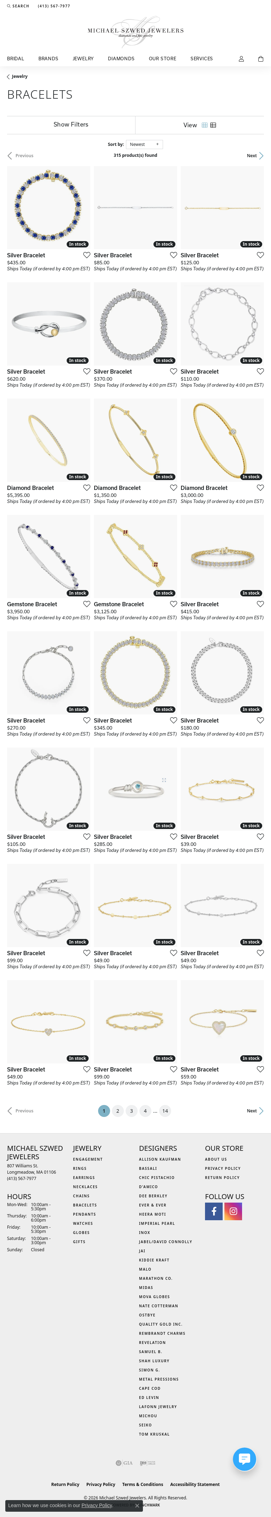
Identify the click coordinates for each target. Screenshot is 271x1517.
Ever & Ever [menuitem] (153, 1205)
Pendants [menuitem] (84, 1214)
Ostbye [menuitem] (147, 1315)
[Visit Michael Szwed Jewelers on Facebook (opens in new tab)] (214, 1211)
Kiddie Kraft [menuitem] (154, 1260)
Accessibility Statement (194, 1484)
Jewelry (20, 76)
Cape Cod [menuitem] (150, 1388)
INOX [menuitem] (144, 1232)
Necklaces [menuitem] (85, 1186)
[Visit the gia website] (124, 1463)
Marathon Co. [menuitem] (156, 1278)
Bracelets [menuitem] (85, 1205)
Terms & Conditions (142, 1484)
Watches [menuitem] (83, 1223)
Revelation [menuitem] (152, 1342)
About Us (216, 1159)
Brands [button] (48, 58)
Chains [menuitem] (81, 1195)
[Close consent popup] (137, 1506)
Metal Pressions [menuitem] (159, 1379)
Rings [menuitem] (80, 1168)
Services (202, 58)
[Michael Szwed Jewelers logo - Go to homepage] (135, 32)
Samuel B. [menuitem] (150, 1351)
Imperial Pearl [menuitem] (157, 1223)
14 (165, 1110)
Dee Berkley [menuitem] (153, 1195)
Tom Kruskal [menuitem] (154, 1434)
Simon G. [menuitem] (149, 1370)
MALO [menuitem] (145, 1269)
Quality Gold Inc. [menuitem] (161, 1324)
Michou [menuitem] (148, 1415)
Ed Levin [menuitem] (149, 1397)
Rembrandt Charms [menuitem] (162, 1333)
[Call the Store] (21, 1178)
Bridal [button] (15, 58)
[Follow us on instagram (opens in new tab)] (233, 1211)
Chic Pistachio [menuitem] (157, 1177)
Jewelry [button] (83, 58)
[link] (53, 6)
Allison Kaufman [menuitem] (160, 1159)
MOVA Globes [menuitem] (154, 1296)
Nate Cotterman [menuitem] (159, 1305)
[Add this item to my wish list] (84, 254)
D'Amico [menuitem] (148, 1186)
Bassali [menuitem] (148, 1168)
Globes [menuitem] (81, 1232)
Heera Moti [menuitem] (152, 1214)
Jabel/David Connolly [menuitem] (165, 1241)
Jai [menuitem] (142, 1250)
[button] (18, 6)
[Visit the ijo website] (148, 1463)
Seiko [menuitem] (145, 1425)
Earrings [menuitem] (84, 1177)
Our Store (162, 58)
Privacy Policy (223, 1168)
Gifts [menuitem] (79, 1241)
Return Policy (222, 1177)
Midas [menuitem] (146, 1287)
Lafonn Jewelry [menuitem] (158, 1406)
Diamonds (121, 58)
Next (252, 156)
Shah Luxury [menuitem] (154, 1360)
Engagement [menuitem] (88, 1159)
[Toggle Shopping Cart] (261, 59)
